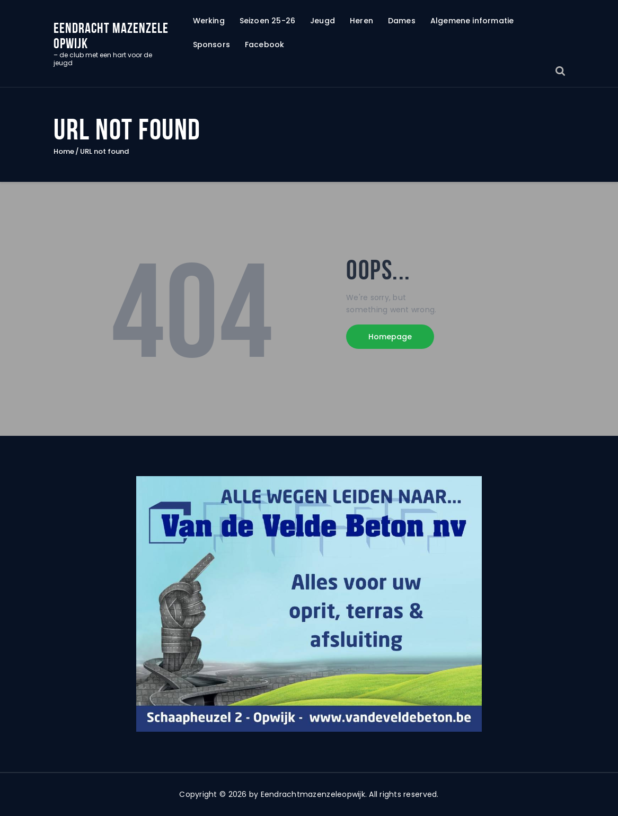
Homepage (390, 336)
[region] (309, 604)
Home (64, 151)
